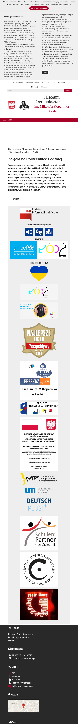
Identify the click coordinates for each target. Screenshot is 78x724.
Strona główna (18, 82)
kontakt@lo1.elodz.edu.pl (21, 658)
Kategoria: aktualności (56, 149)
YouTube (14, 679)
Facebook (14, 676)
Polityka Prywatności (19, 682)
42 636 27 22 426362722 (21, 655)
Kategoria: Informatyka (33, 149)
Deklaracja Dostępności (20, 686)
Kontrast (61, 82)
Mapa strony (28, 82)
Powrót (15, 199)
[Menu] (39, 120)
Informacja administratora (39, 87)
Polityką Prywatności (60, 2)
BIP (11, 673)
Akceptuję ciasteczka (39, 8)
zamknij (45, 72)
